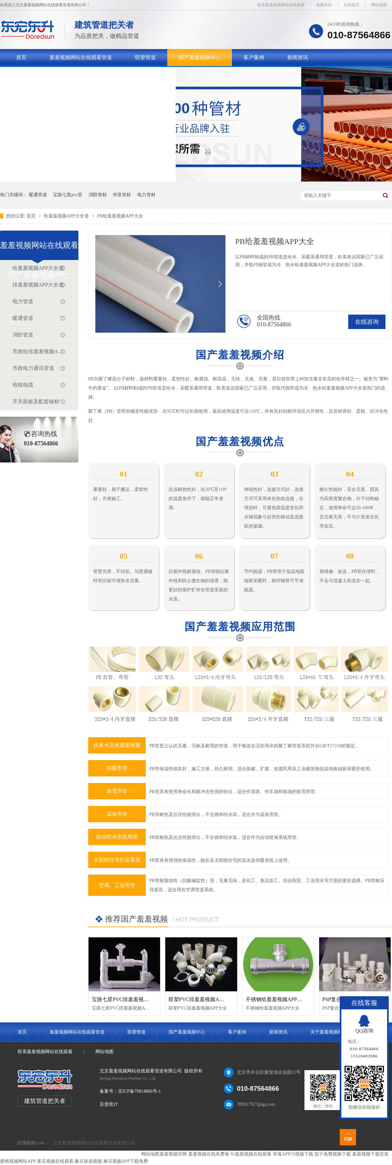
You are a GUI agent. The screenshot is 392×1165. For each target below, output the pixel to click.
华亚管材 (122, 194)
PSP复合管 (334, 999)
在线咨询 (367, 322)
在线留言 (351, 5)
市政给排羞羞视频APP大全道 (38, 351)
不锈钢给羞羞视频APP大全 (276, 999)
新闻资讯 (297, 57)
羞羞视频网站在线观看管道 (80, 57)
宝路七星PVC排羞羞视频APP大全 (130, 999)
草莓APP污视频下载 (293, 1154)
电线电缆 (22, 385)
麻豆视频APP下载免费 (125, 1161)
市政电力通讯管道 (33, 368)
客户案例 (253, 57)
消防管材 (98, 194)
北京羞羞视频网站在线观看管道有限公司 (94, 1142)
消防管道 (22, 335)
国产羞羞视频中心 (199, 57)
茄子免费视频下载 (332, 1154)
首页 (21, 57)
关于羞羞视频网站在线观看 (47, 74)
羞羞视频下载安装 (370, 1154)
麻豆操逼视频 (88, 1161)
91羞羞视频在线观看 (250, 1154)
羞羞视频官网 (173, 1154)
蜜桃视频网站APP (18, 1161)
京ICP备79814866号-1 (139, 1091)
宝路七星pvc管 (67, 194)
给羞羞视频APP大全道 (67, 216)
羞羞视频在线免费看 (208, 1154)
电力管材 (146, 194)
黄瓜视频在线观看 (55, 1161)
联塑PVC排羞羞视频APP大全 (202, 999)
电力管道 (22, 301)
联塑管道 (145, 57)
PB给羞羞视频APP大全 (120, 216)
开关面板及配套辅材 (35, 401)
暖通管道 (38, 194)
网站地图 (379, 5)
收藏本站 (324, 5)
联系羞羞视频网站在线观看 (280, 5)
